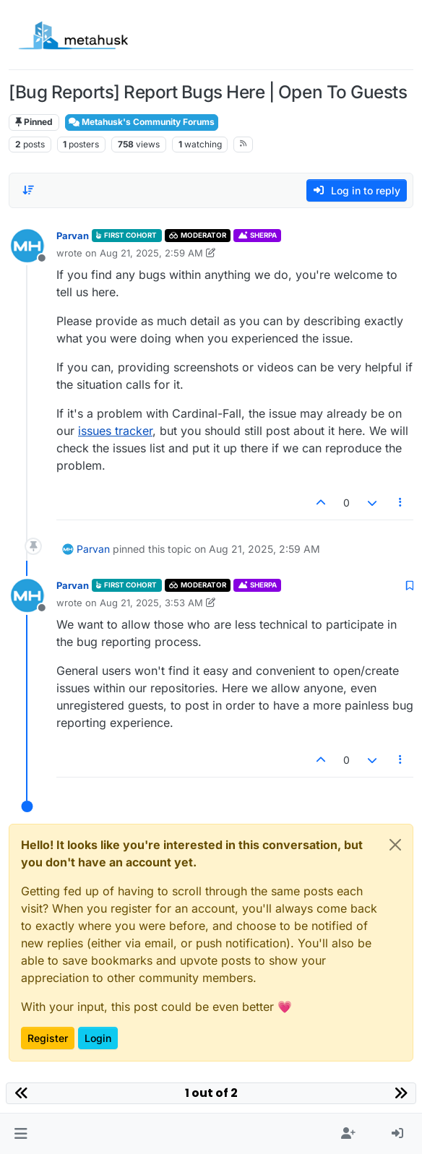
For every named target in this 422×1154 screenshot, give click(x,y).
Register (47, 1038)
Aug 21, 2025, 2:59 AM (151, 253)
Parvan (72, 235)
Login (98, 1038)
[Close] (395, 844)
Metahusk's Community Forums (142, 121)
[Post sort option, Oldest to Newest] (28, 190)
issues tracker (115, 430)
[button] (20, 1133)
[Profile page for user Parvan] (27, 245)
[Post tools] (401, 502)
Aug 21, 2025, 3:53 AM (151, 602)
